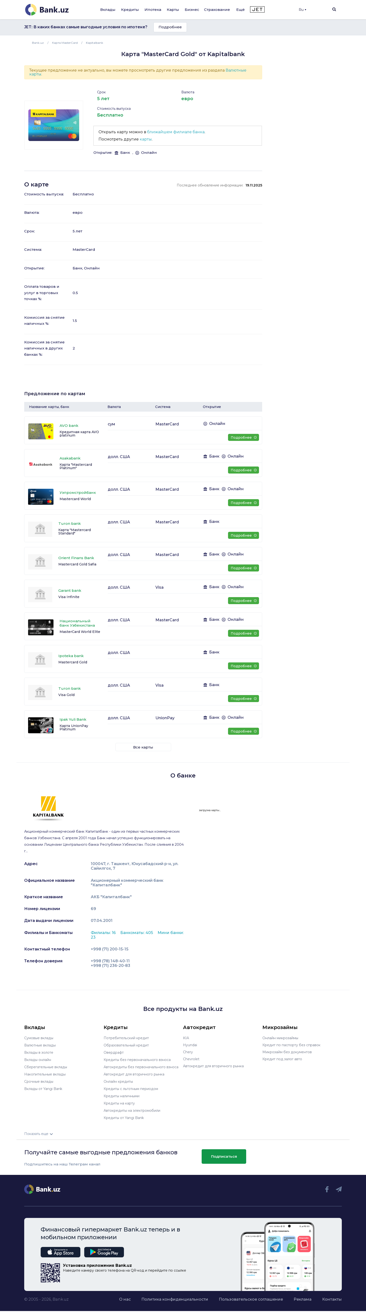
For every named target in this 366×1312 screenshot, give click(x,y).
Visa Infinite (68, 597)
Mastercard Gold (72, 662)
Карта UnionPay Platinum (74, 727)
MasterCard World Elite (80, 631)
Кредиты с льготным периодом (131, 1087)
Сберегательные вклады (45, 1066)
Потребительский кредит (126, 1038)
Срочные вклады (38, 1080)
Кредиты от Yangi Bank (124, 1115)
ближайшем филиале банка (176, 132)
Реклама (303, 1296)
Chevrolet (191, 1059)
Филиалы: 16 (104, 932)
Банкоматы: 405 (137, 932)
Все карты (143, 747)
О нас (125, 1296)
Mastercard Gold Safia (77, 564)
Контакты (332, 1296)
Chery (188, 1052)
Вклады (107, 9)
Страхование (217, 9)
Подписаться (224, 1153)
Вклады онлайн (37, 1059)
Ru (302, 10)
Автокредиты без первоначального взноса (141, 1066)
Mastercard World (75, 499)
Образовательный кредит (126, 1045)
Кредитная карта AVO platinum (79, 433)
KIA (186, 1038)
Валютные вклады (40, 1045)
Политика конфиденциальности (174, 1296)
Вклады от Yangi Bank (43, 1087)
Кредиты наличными (121, 1094)
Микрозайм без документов (287, 1052)
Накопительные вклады (44, 1073)
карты (146, 139)
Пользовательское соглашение (251, 1296)
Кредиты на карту (119, 1101)
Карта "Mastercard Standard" (74, 531)
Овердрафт (114, 1052)
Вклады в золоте (38, 1052)
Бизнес (192, 9)
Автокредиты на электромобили (132, 1108)
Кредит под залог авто (282, 1059)
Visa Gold (66, 695)
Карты (173, 9)
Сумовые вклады (38, 1038)
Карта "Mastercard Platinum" (76, 466)
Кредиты (130, 9)
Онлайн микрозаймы (280, 1038)
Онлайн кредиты (118, 1080)
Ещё (240, 9)
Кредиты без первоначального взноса (137, 1059)
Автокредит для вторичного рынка (134, 1073)
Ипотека (153, 9)
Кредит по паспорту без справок (291, 1045)
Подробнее (170, 27)
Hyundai (190, 1045)
